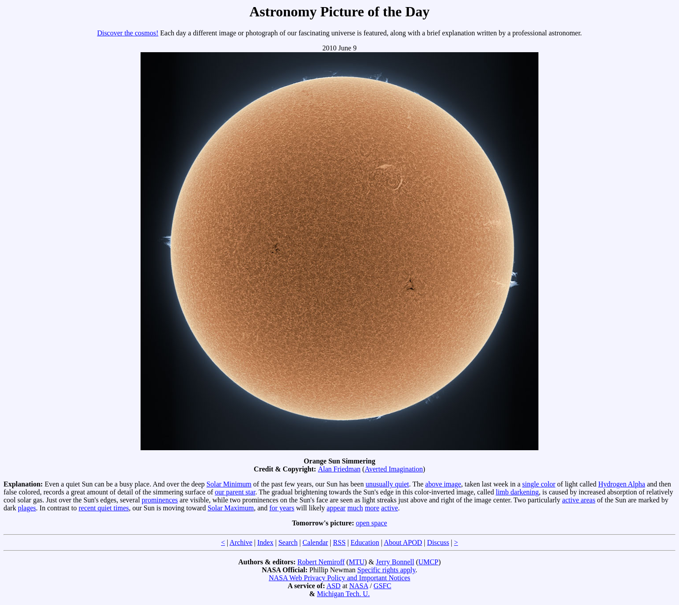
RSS (339, 542)
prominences (160, 500)
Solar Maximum (231, 508)
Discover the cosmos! (128, 33)
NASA (358, 586)
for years (281, 508)
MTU (357, 562)
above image (443, 484)
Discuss (438, 542)
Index (265, 542)
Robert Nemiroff (321, 562)
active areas (578, 500)
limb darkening (517, 492)
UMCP (428, 562)
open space (371, 523)
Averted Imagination (394, 469)
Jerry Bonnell (395, 562)
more (372, 508)
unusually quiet (387, 484)
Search (288, 542)
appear (336, 508)
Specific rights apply (386, 570)
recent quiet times (104, 508)
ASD (333, 586)
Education (365, 542)
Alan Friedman (339, 469)
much (355, 508)
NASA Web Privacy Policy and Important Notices (339, 578)
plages (27, 508)
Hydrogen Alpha (621, 484)
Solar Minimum (229, 484)
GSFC (382, 586)
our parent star (235, 492)
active (389, 508)
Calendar (315, 542)
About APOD (403, 542)
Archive (240, 542)
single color (538, 484)
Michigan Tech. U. (343, 593)
